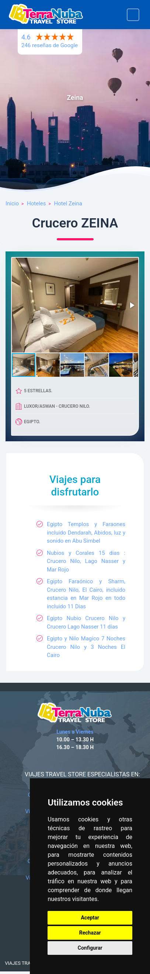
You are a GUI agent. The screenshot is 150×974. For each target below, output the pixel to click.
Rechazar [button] (90, 933)
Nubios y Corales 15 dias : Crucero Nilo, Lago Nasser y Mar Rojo (86, 561)
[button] (131, 305)
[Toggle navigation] (133, 15)
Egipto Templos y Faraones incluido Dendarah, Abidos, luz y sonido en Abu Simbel (86, 532)
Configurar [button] (90, 948)
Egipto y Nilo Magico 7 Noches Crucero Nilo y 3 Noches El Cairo (86, 646)
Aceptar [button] (90, 918)
